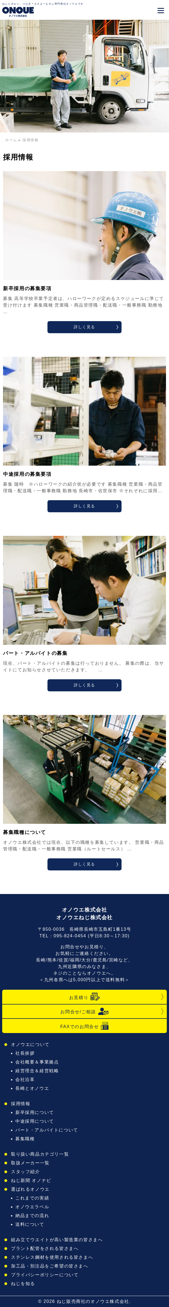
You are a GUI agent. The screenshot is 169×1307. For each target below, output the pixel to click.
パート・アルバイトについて (46, 1130)
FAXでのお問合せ (84, 1026)
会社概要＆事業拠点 (37, 1062)
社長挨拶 (25, 1053)
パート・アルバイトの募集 (35, 653)
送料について (29, 1224)
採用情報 (20, 1103)
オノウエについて (30, 1044)
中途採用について (34, 1121)
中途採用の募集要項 (27, 474)
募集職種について (24, 832)
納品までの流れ (32, 1215)
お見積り (84, 997)
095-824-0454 (69, 935)
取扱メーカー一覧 (30, 1163)
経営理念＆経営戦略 (37, 1070)
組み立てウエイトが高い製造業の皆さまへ (57, 1239)
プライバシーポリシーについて (44, 1274)
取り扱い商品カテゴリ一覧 (40, 1154)
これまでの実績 (32, 1198)
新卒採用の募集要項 (27, 288)
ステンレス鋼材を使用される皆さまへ (52, 1257)
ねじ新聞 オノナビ (31, 1180)
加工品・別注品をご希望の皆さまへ (49, 1266)
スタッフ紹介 (25, 1171)
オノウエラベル (32, 1206)
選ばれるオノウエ (30, 1189)
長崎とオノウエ (32, 1088)
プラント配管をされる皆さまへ (44, 1248)
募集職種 (25, 1138)
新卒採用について (34, 1112)
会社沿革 (25, 1079)
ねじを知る (23, 1283)
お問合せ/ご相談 (84, 1011)
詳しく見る (84, 327)
